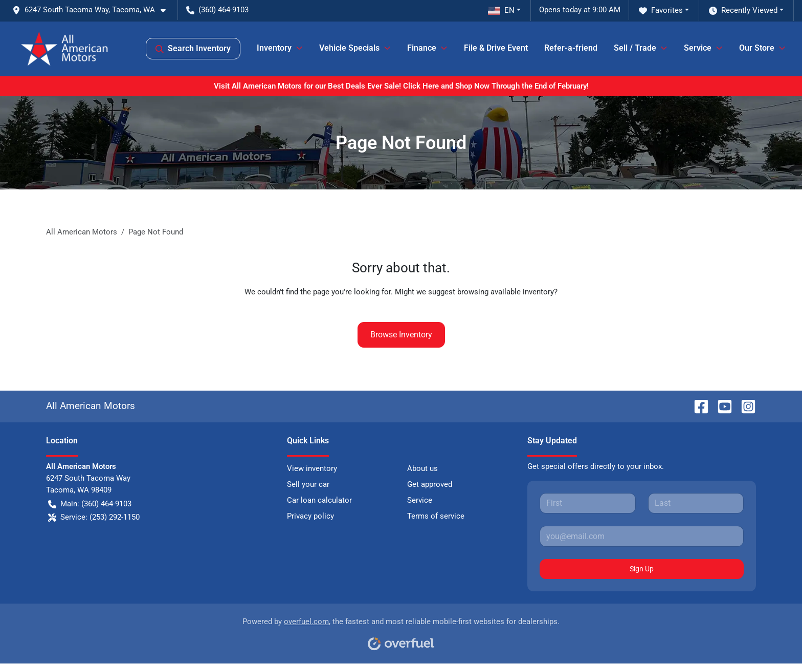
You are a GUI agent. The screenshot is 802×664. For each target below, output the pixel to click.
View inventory (312, 468)
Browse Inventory (401, 334)
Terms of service (435, 516)
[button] (93, 10)
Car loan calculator (319, 500)
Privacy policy (310, 516)
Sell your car (308, 484)
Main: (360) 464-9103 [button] (89, 504)
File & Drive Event (496, 48)
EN (501, 10)
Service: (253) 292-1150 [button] (94, 517)
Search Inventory (193, 48)
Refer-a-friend (570, 48)
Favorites (661, 10)
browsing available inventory (505, 291)
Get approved (429, 484)
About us (422, 468)
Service (419, 500)
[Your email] (642, 536)
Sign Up (642, 569)
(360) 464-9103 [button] (217, 9)
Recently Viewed (743, 10)
